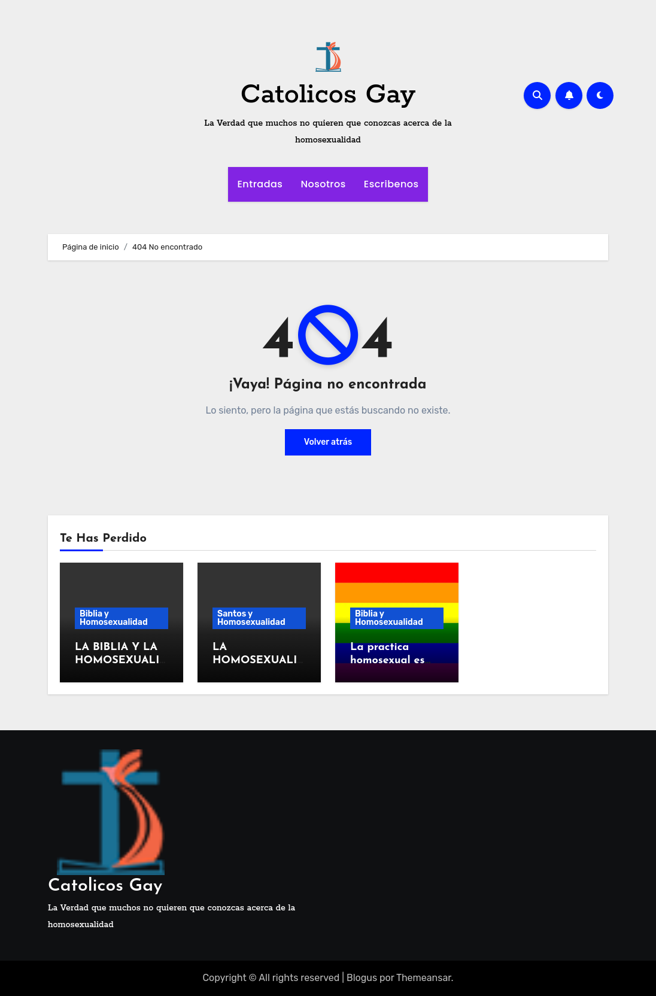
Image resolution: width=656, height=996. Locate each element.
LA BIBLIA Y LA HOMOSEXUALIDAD (121, 660)
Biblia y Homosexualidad (114, 618)
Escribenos (391, 184)
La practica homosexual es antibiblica (387, 660)
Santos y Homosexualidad (251, 618)
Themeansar (423, 977)
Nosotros (322, 184)
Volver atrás (328, 442)
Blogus (362, 977)
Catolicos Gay (328, 95)
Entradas (260, 184)
